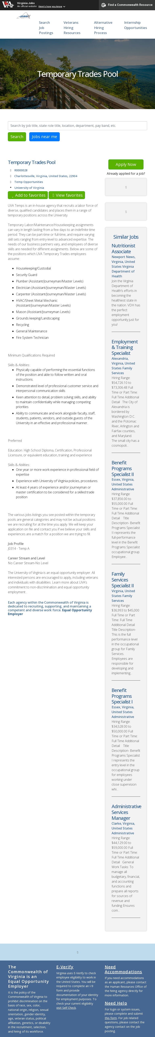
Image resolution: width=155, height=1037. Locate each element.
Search (16, 136)
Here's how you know (50, 6)
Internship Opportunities (135, 25)
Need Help (116, 1003)
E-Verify (64, 967)
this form (111, 1018)
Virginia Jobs (26, 3)
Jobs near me (44, 136)
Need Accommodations (123, 969)
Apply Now (126, 164)
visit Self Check (66, 1008)
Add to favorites (28, 195)
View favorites (67, 195)
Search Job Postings (46, 27)
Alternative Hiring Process (103, 27)
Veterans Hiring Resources (72, 27)
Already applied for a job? (126, 173)
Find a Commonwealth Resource (127, 5)
